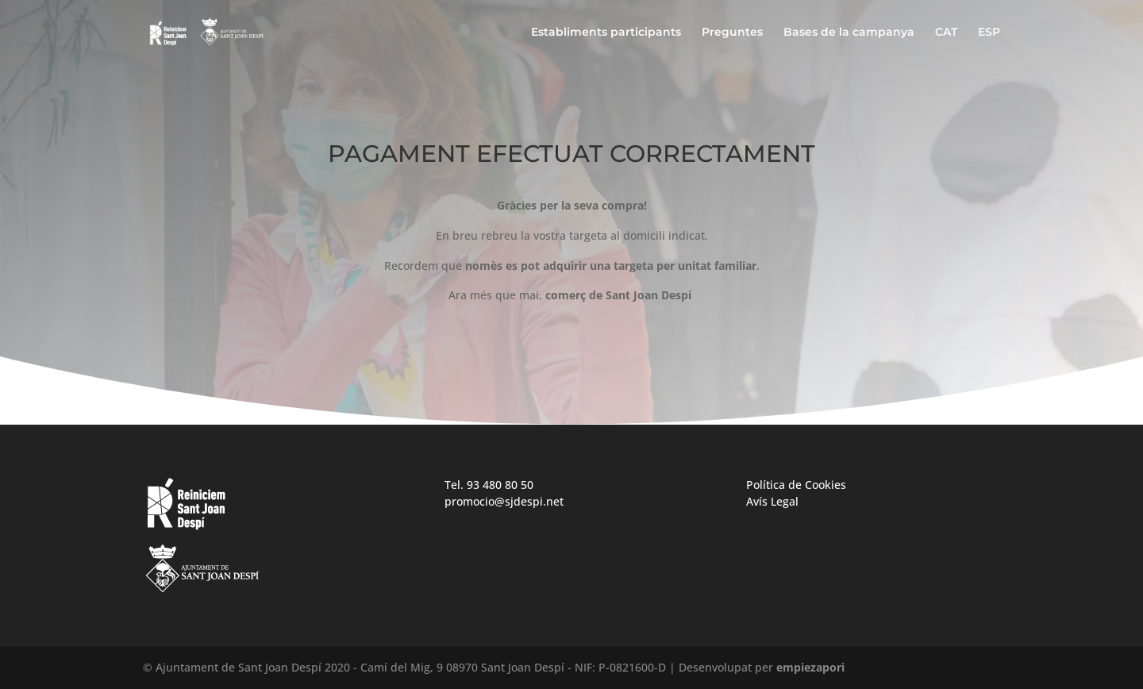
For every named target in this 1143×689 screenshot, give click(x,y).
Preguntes (732, 32)
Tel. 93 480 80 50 (488, 484)
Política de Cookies (796, 484)
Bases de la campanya (848, 32)
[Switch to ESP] (989, 45)
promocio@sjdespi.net (504, 501)
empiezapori (810, 667)
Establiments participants (606, 32)
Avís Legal (772, 501)
